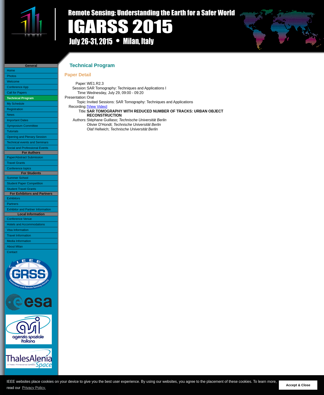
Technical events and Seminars (27, 142)
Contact (12, 252)
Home (11, 70)
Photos (11, 76)
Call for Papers (17, 92)
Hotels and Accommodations (26, 224)
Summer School (17, 178)
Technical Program (20, 98)
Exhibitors (13, 198)
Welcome (13, 81)
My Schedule (15, 103)
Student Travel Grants (21, 189)
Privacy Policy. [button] (34, 388)
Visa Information (18, 230)
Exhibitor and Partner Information (29, 209)
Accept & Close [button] (298, 385)
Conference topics (19, 168)
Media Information (19, 241)
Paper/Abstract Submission (25, 157)
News (11, 114)
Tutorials (12, 131)
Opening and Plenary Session (27, 137)
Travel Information (19, 235)
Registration (15, 109)
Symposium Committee (22, 125)
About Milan (15, 246)
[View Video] (97, 107)
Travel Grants (16, 163)
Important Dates (17, 120)
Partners (12, 204)
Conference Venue (19, 219)
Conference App (17, 87)
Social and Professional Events (27, 148)
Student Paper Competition (25, 183)
